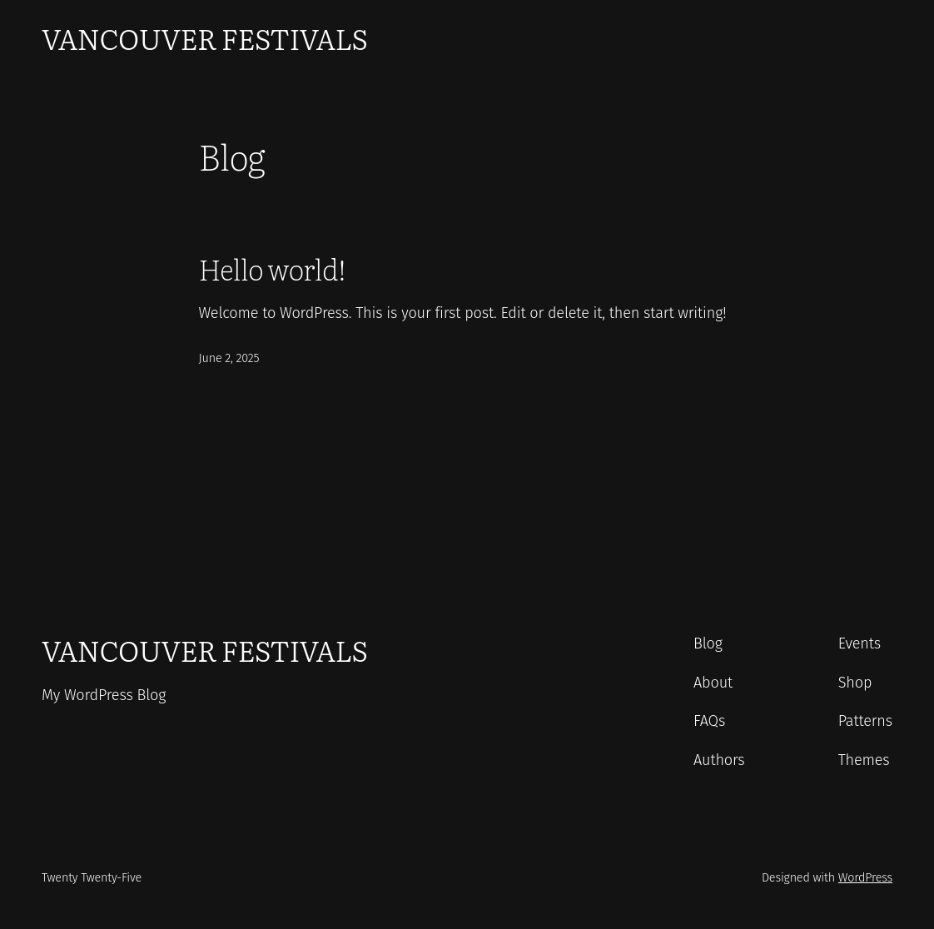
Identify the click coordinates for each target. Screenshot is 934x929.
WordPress (865, 878)
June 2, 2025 (229, 358)
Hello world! (272, 268)
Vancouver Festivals (204, 37)
